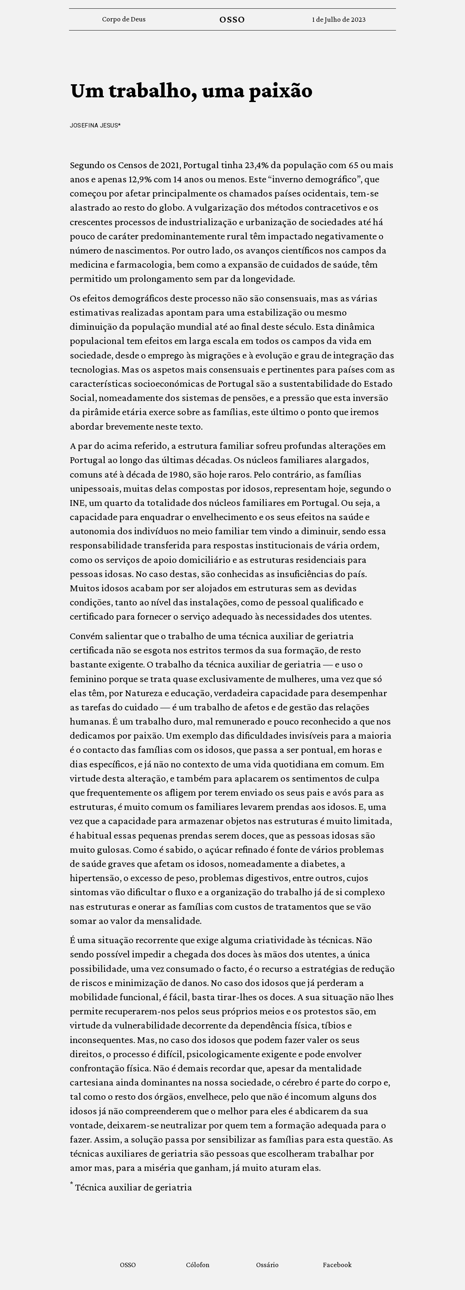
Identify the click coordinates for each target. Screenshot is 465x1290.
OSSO (232, 19)
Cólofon (198, 1265)
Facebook (337, 1265)
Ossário (267, 1265)
